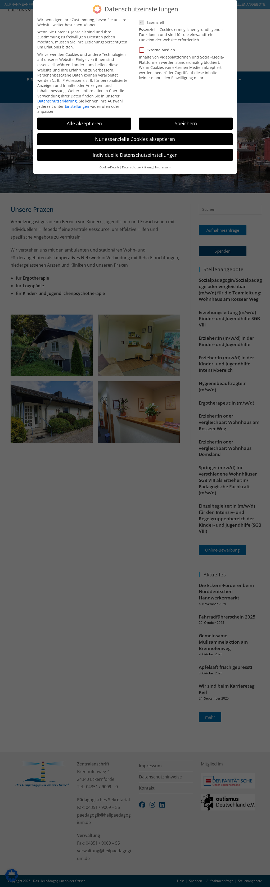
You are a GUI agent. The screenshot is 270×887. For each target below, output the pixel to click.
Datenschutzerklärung (57, 101)
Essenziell (154, 22)
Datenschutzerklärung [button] (137, 167)
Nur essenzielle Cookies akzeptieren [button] (135, 139)
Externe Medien (159, 49)
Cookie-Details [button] (109, 167)
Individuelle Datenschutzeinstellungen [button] (135, 155)
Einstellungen (77, 106)
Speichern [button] (186, 123)
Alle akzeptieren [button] (84, 123)
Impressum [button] (162, 167)
